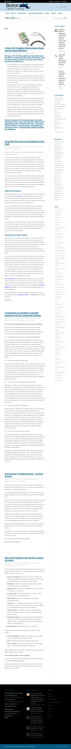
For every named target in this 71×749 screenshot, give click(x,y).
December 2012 (59, 186)
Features (50, 708)
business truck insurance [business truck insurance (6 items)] (58, 218)
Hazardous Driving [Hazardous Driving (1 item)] (59, 279)
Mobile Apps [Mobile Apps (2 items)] (58, 359)
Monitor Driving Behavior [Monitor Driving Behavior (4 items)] (58, 363)
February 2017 (58, 148)
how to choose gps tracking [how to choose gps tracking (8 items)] (59, 288)
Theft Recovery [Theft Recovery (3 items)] (58, 377)
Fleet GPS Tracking (32, 318)
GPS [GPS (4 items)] (64, 253)
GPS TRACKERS (10, 278)
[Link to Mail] (65, 7)
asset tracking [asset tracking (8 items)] (58, 209)
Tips (15, 481)
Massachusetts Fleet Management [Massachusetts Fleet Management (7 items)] (60, 348)
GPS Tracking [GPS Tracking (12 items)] (58, 273)
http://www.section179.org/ (12, 542)
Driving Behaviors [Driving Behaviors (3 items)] (59, 237)
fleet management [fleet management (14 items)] (59, 247)
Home (49, 693)
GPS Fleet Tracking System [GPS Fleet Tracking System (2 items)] (59, 264)
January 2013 (58, 184)
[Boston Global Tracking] (18, 7)
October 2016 (58, 154)
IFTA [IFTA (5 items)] (56, 301)
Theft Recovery (38, 146)
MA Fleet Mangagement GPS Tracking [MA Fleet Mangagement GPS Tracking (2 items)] (59, 332)
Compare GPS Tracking (28, 146)
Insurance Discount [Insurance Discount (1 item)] (59, 307)
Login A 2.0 (57, 1)
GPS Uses (13, 565)
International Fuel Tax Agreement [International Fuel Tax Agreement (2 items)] (60, 323)
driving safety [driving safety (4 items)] (58, 239)
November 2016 (59, 152)
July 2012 (57, 197)
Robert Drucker (31, 53)
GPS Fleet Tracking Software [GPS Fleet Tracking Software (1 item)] (59, 259)
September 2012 (59, 193)
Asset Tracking (18, 146)
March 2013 (57, 182)
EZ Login (64, 1)
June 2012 (57, 199)
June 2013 (57, 176)
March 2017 (57, 146)
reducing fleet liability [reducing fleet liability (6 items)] (60, 372)
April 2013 (57, 180)
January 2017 (58, 150)
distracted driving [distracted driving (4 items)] (59, 234)
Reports (50, 711)
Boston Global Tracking (11, 459)
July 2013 (57, 174)
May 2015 (57, 159)
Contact (50, 717)
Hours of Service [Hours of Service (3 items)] (59, 284)
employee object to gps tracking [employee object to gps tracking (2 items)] (59, 243)
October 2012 (58, 191)
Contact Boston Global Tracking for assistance (24, 128)
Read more (8, 300)
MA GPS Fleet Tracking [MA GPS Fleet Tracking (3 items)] (58, 338)
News (23, 53)
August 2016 (58, 157)
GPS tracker (18, 196)
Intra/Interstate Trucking (54, 702)
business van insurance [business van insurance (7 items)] (58, 223)
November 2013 (59, 167)
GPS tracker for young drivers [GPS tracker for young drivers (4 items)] (60, 269)
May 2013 (57, 178)
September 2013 (59, 169)
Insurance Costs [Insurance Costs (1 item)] (59, 304)
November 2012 (59, 189)
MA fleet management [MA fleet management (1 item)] (60, 327)
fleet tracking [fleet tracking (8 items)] (58, 253)
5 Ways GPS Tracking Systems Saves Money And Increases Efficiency (37, 709)
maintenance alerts (22, 294)
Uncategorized (8, 148)
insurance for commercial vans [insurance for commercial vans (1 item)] (59, 310)
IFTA (33, 294)
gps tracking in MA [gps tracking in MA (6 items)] (59, 276)
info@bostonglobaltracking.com (14, 697)
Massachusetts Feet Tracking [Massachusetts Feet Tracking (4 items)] (59, 343)
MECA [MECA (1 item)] (56, 356)
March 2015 (57, 161)
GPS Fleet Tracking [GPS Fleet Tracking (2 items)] (59, 255)
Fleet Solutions (52, 699)
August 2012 (58, 195)
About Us (50, 696)
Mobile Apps (57, 123)
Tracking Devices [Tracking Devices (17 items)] (59, 380)
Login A (51, 1)
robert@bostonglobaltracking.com (14, 701)
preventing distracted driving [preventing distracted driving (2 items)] (60, 368)
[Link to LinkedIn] (62, 7)
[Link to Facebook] (56, 7)
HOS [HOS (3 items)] (56, 281)
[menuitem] (51, 1)
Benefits (50, 705)
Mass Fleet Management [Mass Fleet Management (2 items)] (58, 353)
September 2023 (59, 142)
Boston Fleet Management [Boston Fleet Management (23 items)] (58, 213)
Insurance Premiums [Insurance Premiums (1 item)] (60, 319)
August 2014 (58, 163)
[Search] (65, 18)
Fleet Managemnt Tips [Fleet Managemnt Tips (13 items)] (60, 250)
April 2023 (57, 144)
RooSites (33, 746)
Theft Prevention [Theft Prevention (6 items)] (59, 375)
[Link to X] (59, 7)
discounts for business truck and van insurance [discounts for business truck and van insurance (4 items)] (60, 229)
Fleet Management (17, 53)
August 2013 (58, 172)
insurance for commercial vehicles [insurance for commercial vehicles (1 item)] (59, 315)
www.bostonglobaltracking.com (15, 661)
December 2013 (59, 165)
